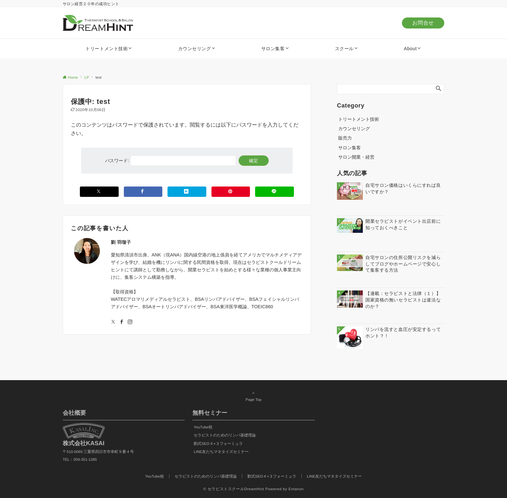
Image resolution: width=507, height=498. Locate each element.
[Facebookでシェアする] (143, 192)
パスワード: (170, 160)
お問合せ (423, 23)
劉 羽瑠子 (121, 242)
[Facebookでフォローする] (121, 322)
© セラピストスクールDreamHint (233, 489)
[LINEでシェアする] (274, 192)
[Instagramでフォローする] (130, 322)
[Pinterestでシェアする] (230, 192)
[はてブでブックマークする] (186, 192)
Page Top (253, 396)
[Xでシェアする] (99, 192)
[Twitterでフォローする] (113, 322)
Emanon (296, 489)
